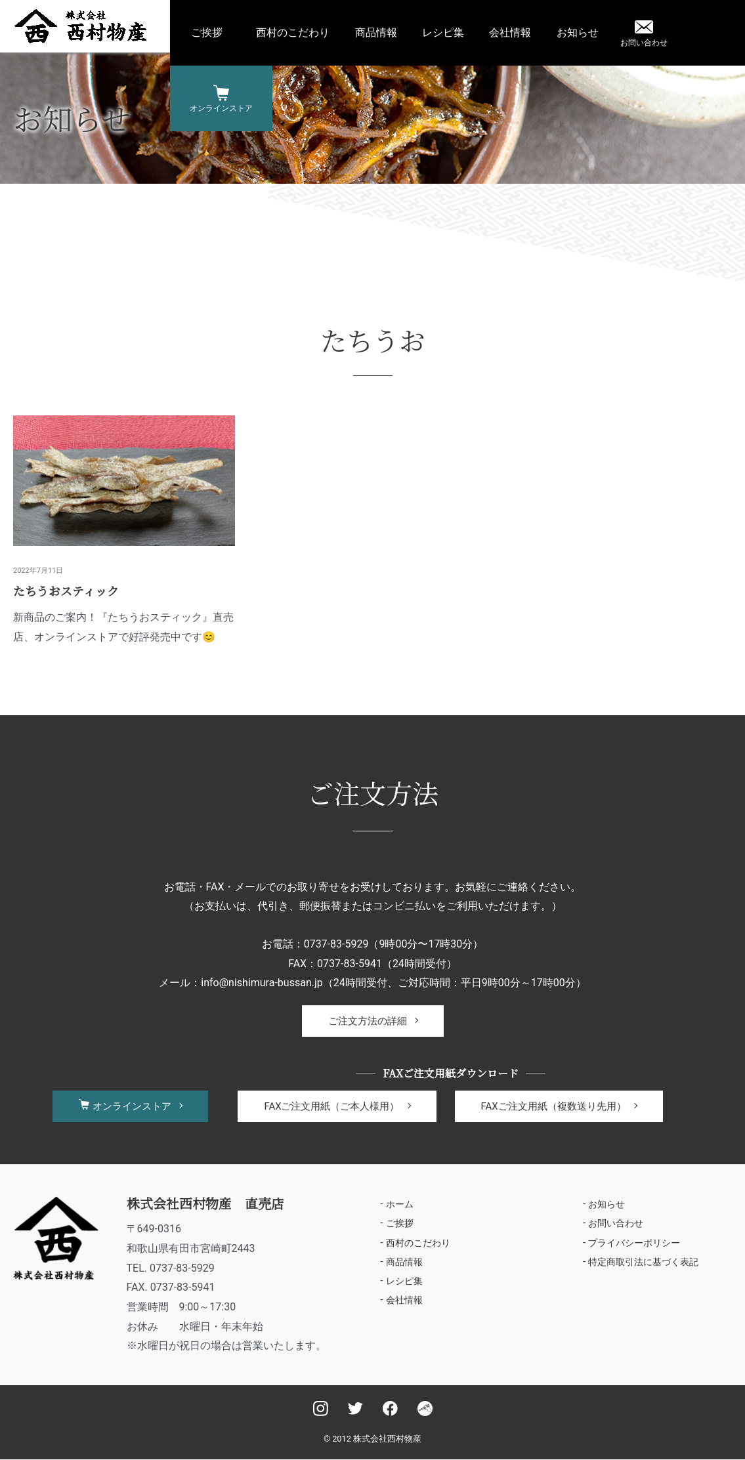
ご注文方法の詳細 (367, 1021)
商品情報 (376, 32)
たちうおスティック (66, 590)
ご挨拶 (207, 32)
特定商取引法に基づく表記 (643, 1262)
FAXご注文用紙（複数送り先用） (553, 1106)
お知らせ (578, 32)
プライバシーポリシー (634, 1243)
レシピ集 (443, 32)
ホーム (400, 1204)
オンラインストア (221, 108)
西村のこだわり (293, 32)
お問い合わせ (644, 42)
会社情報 (510, 32)
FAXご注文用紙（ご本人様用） (331, 1106)
